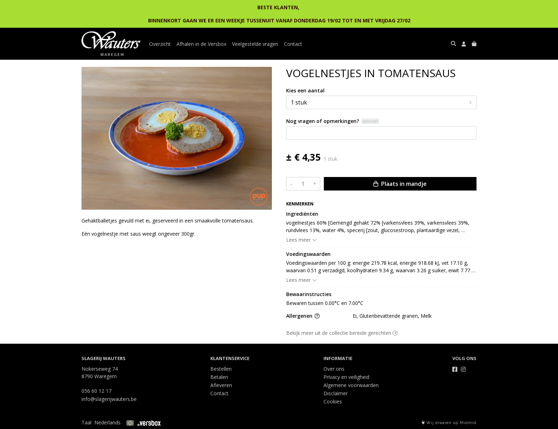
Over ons (333, 368)
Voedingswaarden (308, 254)
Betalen (219, 377)
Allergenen (303, 315)
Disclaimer (335, 393)
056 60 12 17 (96, 390)
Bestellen (221, 368)
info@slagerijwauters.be (109, 399)
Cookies (332, 401)
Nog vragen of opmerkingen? (322, 121)
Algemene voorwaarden (351, 385)
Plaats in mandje (400, 184)
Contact (293, 44)
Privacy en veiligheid (346, 377)
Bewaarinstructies (308, 294)
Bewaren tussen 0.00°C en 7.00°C (324, 303)
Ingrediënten (302, 213)
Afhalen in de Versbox (201, 44)
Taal (86, 422)
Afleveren (221, 385)
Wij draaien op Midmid (449, 422)
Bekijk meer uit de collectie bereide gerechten (342, 332)
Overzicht (160, 44)
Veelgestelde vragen (255, 44)
